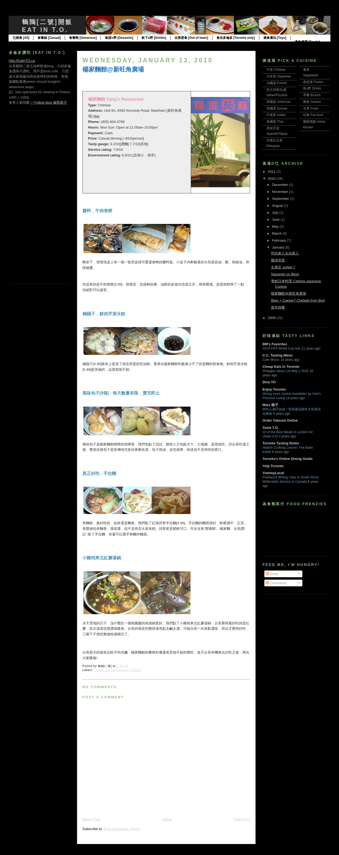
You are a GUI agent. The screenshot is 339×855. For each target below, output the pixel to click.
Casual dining (104, 670)
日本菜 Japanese (278, 76)
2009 (272, 318)
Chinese (122, 670)
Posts (271, 574)
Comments (275, 583)
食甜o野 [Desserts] (119, 38)
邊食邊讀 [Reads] (307, 42)
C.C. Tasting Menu (277, 355)
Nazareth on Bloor (285, 274)
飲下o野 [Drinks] (154, 38)
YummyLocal (273, 473)
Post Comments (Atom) (122, 829)
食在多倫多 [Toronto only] (235, 38)
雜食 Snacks (312, 102)
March (277, 233)
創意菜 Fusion (313, 82)
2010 (272, 179)
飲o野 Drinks (312, 88)
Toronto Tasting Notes (280, 443)
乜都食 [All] (21, 38)
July (275, 213)
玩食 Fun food (313, 115)
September (281, 199)
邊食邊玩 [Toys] (274, 38)
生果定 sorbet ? (283, 267)
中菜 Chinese (275, 70)
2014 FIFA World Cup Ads (281, 348)
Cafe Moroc (271, 360)
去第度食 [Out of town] (191, 38)
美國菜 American (278, 102)
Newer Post (91, 819)
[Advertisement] (30, 196)
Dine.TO (269, 382)
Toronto (135, 670)
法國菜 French (276, 83)
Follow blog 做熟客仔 (51, 102)
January (278, 247)
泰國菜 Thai (274, 121)
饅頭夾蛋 (278, 260)
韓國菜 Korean (276, 108)
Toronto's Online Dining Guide (287, 459)
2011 (272, 172)
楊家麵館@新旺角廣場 (113, 69)
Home (167, 819)
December (280, 185)
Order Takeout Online (280, 420)
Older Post (242, 819)
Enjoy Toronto (274, 389)
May (276, 226)
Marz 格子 (270, 405)
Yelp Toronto (272, 466)
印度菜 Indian (276, 115)
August (278, 206)
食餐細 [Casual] (49, 38)
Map (96, 116)
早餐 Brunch (312, 95)
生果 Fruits (310, 108)
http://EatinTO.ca (22, 61)
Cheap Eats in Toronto (280, 367)
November (280, 192)
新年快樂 (278, 307)
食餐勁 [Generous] (83, 38)
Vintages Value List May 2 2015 (285, 371)
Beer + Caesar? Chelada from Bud (298, 300)
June (276, 220)
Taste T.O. (270, 428)
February (279, 240)
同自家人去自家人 (285, 253)
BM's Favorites (274, 344)
